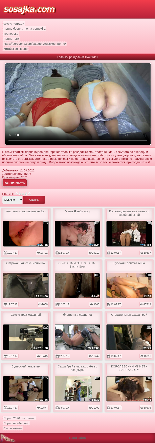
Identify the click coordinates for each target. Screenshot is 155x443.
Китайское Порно (15, 48)
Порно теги (11, 38)
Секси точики (12, 428)
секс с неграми (13, 23)
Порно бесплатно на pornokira (24, 28)
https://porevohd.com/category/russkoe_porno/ (34, 43)
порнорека (10, 33)
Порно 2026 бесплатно (19, 418)
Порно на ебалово (16, 423)
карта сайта (77, 437)
